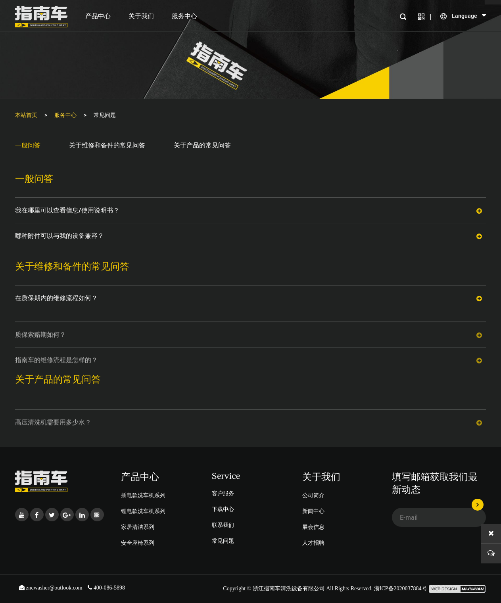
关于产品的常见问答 (202, 145)
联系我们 (223, 524)
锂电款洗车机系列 (143, 511)
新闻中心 (313, 511)
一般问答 (27, 145)
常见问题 (223, 540)
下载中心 (223, 509)
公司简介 (313, 495)
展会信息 (313, 526)
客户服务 (223, 493)
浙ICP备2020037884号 (400, 589)
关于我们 (141, 15)
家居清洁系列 (137, 526)
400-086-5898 (106, 588)
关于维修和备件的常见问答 (107, 145)
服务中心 (184, 15)
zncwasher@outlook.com (51, 588)
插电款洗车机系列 (143, 495)
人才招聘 (313, 542)
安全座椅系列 (137, 542)
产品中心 (98, 15)
